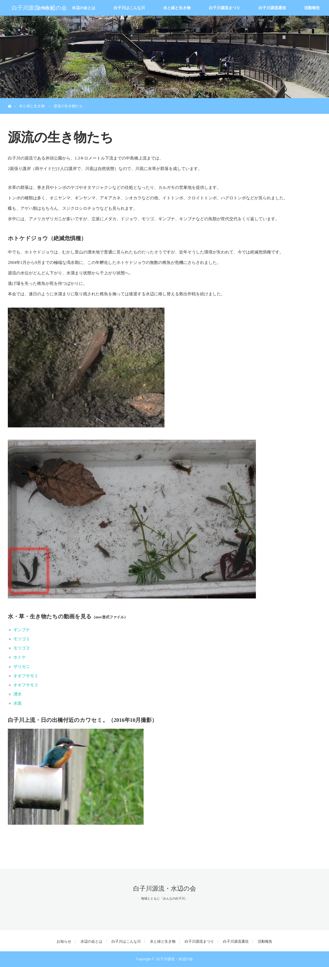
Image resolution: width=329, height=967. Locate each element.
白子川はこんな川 (129, 8)
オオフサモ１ (25, 676)
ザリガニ (21, 666)
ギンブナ (21, 629)
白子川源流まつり (224, 8)
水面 (17, 703)
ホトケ (19, 657)
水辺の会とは (83, 8)
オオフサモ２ (25, 685)
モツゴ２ (21, 648)
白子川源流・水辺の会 (39, 8)
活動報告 (312, 8)
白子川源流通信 (272, 8)
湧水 (17, 694)
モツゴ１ (21, 639)
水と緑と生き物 (177, 8)
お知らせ (64, 941)
